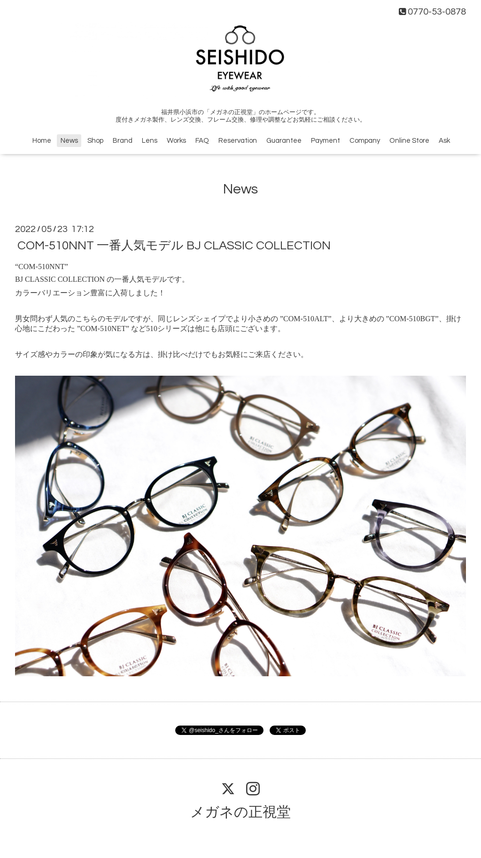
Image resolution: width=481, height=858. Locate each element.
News (69, 140)
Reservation (237, 140)
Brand (122, 140)
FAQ (202, 140)
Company (364, 140)
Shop (95, 140)
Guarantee (284, 140)
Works (176, 140)
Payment (325, 140)
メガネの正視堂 (240, 812)
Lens (149, 140)
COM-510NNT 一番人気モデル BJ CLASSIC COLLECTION (174, 246)
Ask (444, 140)
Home (41, 140)
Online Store (409, 140)
